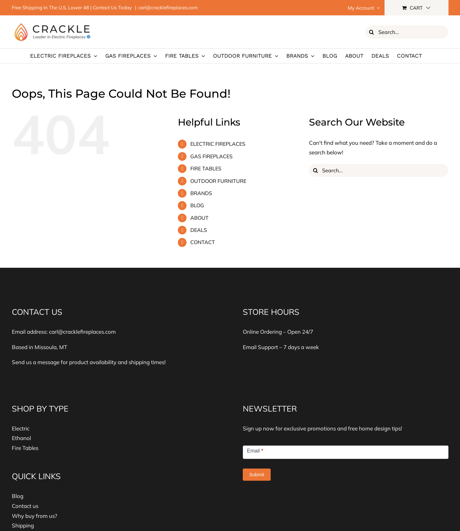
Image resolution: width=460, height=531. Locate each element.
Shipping (23, 525)
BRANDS (201, 193)
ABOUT (199, 218)
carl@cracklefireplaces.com (168, 7)
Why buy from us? (34, 515)
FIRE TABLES (205, 168)
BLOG (197, 205)
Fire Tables (25, 448)
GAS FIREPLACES (211, 156)
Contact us (25, 505)
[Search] (371, 32)
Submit (256, 474)
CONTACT (202, 242)
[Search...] (406, 32)
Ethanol (21, 438)
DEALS (198, 230)
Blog (17, 496)
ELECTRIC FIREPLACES (217, 144)
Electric (20, 428)
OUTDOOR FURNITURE (218, 181)
